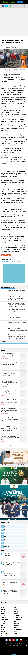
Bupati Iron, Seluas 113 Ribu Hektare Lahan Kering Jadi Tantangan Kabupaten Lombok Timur (9, 401)
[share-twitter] (6, 6)
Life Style (3, 615)
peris (15, 633)
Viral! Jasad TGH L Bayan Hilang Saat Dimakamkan (10, 581)
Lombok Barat (4, 617)
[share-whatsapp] (10, 6)
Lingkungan (17, 615)
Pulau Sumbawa (18, 629)
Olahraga (16, 623)
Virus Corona (4, 633)
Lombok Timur (4, 619)
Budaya (6, 533)
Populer (20, 2)
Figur (5, 543)
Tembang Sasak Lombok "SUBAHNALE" (9, 554)
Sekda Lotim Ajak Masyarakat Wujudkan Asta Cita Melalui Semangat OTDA (9, 373)
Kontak (20, 643)
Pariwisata (16, 625)
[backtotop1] (27, 645)
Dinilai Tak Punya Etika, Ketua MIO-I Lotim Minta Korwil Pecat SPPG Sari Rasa (9, 355)
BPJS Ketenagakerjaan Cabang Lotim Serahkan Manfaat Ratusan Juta (10, 437)
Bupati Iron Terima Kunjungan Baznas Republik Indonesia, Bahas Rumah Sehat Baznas (10, 392)
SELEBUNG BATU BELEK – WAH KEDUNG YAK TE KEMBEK (14, 261)
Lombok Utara (17, 619)
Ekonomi (8, 255)
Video (15, 631)
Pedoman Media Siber (13, 643)
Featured (6, 536)
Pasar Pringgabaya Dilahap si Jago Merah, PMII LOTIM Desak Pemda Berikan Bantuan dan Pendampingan (9, 382)
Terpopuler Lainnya (14, 598)
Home (2, 38)
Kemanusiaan (4, 613)
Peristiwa (16, 627)
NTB (15, 621)
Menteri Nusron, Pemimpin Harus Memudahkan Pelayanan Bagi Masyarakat (9, 410)
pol (1, 635)
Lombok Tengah (18, 617)
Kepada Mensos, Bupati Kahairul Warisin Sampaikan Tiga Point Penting (9, 364)
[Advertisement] (14, 22)
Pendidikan (3, 627)
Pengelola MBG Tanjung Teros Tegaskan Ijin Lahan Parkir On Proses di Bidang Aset (9, 428)
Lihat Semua (14, 446)
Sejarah (6, 539)
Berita (3, 255)
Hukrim (6, 526)
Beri (2, 605)
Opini (2, 625)
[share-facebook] (3, 6)
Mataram (3, 621)
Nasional (3, 623)
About (7, 643)
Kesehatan (16, 613)
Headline (6, 546)
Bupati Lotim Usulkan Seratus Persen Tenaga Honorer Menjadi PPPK (9, 419)
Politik (2, 629)
